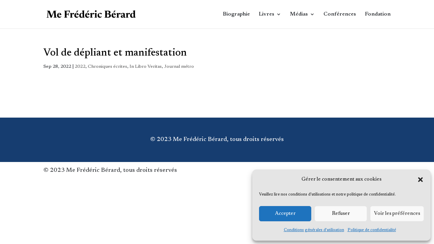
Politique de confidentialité (372, 230)
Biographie (236, 14)
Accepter (285, 213)
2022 (80, 66)
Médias (299, 14)
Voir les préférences (397, 213)
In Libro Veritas (146, 66)
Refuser (341, 213)
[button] (420, 179)
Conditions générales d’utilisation (314, 230)
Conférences (339, 14)
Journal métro (179, 66)
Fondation (378, 14)
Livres (266, 14)
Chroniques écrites (107, 66)
